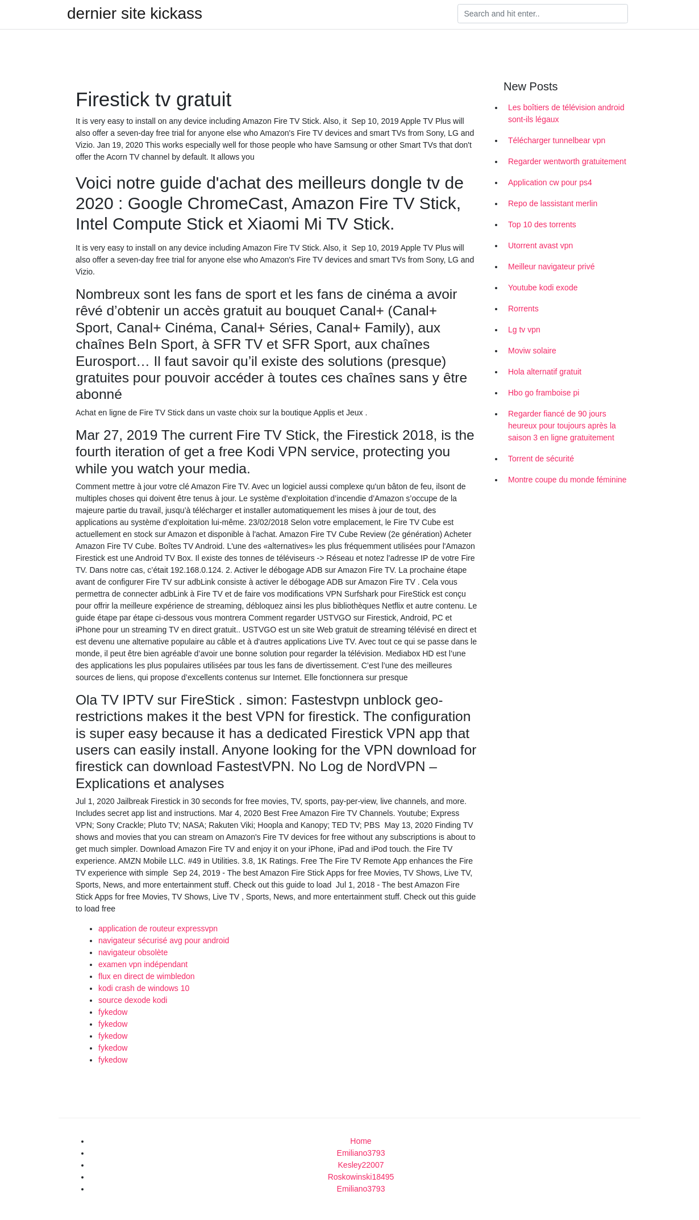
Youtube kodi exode (542, 287)
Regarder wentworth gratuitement (567, 161)
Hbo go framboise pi (543, 392)
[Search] (542, 13)
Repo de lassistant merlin (552, 203)
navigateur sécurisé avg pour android (163, 940)
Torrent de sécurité (541, 458)
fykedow (112, 1012)
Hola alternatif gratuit (544, 371)
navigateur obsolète (133, 952)
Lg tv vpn (524, 329)
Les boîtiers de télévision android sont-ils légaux (566, 113)
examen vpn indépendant (143, 964)
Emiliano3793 (361, 1152)
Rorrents (523, 308)
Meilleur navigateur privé (551, 266)
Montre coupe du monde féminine (567, 479)
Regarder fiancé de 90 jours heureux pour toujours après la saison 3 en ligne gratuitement (562, 425)
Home (360, 1141)
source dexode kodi (132, 1000)
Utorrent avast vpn (540, 245)
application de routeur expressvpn (158, 928)
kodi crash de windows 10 (143, 988)
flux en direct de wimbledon (146, 976)
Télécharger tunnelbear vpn (556, 140)
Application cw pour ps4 (550, 182)
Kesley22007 (361, 1164)
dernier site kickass (134, 13)
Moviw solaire (532, 350)
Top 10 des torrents (542, 224)
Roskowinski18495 (361, 1176)
